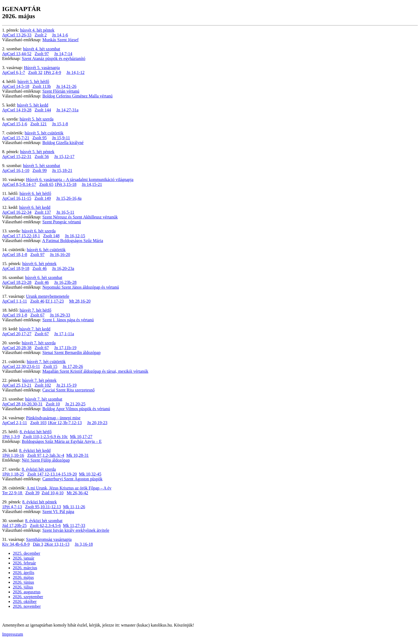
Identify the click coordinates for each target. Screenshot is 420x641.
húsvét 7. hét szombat (43, 399)
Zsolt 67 (37, 315)
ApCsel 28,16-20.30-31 (22, 404)
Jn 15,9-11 (61, 137)
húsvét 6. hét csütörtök (46, 249)
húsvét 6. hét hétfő (35, 193)
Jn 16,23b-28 (65, 282)
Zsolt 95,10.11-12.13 (43, 506)
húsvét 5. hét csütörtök (44, 133)
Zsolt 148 (51, 235)
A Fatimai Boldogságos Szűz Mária (72, 240)
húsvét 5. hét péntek (37, 151)
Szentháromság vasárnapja (49, 539)
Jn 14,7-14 (63, 53)
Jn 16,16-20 (60, 254)
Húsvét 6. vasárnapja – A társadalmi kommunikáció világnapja (79, 179)
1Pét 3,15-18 (66, 184)
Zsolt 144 (43, 110)
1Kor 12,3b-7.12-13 (65, 422)
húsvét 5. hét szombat (41, 165)
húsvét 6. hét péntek (39, 263)
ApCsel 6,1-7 (13, 72)
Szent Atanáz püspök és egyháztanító (53, 58)
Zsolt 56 (42, 156)
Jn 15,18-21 (62, 170)
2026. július (23, 587)
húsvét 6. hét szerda (38, 231)
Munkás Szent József (60, 39)
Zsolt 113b (41, 86)
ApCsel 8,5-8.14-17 (19, 184)
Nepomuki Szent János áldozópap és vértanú (80, 287)
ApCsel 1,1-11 (14, 301)
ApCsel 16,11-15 (16, 198)
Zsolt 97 (42, 53)
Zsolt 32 (35, 72)
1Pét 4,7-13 (12, 506)
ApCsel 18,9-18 (15, 268)
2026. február (24, 563)
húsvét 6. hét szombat (43, 277)
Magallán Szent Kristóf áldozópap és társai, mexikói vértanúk (95, 371)
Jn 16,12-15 (75, 235)
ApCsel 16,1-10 (15, 170)
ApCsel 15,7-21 (15, 137)
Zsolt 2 (41, 35)
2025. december (26, 553)
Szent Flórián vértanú (60, 91)
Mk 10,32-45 (90, 474)
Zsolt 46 (39, 268)
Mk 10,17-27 (81, 436)
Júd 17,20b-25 (14, 525)
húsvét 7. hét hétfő (35, 310)
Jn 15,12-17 (64, 156)
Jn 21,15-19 (66, 385)
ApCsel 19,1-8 (14, 315)
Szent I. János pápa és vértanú (68, 320)
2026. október (25, 601)
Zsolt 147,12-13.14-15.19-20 (52, 474)
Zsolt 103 (38, 422)
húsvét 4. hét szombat (41, 49)
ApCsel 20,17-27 (16, 333)
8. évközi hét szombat (44, 520)
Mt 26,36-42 (77, 493)
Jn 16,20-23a (63, 268)
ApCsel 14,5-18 (15, 86)
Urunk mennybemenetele (47, 296)
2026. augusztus (26, 592)
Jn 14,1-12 (75, 72)
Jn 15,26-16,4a (69, 198)
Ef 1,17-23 (55, 301)
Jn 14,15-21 (92, 184)
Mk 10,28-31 (77, 455)
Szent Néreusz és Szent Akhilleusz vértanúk (80, 217)
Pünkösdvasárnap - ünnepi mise (53, 418)
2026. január (23, 558)
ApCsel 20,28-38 (16, 347)
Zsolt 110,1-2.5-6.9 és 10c (45, 436)
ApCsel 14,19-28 (16, 110)
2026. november (27, 606)
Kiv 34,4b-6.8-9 (16, 544)
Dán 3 (38, 544)
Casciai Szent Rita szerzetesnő (68, 390)
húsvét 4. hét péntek (37, 30)
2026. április (23, 572)
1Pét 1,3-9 (11, 436)
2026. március (25, 567)
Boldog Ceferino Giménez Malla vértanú (77, 96)
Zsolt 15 (50, 366)
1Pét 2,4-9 (52, 72)
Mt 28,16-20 (80, 301)
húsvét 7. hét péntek (39, 380)
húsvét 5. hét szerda (36, 119)
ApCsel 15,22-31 (16, 156)
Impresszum (12, 634)
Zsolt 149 (43, 198)
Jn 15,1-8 (60, 124)
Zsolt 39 (32, 493)
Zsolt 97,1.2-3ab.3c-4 (45, 455)
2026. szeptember (28, 596)
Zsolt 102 (43, 385)
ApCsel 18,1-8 (14, 254)
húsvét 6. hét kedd (34, 207)
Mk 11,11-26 (74, 506)
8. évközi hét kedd (35, 450)
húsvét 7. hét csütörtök (46, 361)
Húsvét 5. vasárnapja (42, 67)
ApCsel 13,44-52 (16, 53)
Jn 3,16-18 (84, 544)
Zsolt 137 (43, 212)
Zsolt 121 (38, 124)
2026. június (23, 582)
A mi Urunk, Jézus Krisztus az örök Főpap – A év (69, 488)
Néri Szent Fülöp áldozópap (46, 460)
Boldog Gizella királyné (63, 142)
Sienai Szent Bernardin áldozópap (71, 352)
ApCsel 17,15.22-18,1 (21, 235)
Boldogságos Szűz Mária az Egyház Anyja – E (62, 441)
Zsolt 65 (46, 184)
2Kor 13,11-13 (56, 544)
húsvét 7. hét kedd (34, 329)
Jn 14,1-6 (60, 35)
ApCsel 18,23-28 (16, 282)
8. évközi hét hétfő (35, 431)
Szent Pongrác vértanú (61, 222)
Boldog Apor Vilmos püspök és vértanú (76, 408)
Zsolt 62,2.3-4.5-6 (45, 525)
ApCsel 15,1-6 (14, 124)
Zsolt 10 (53, 404)
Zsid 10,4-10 (52, 493)
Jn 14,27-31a (67, 110)
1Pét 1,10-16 (13, 455)
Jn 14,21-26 (66, 86)
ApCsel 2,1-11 (14, 422)
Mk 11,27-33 (74, 525)
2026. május (23, 577)
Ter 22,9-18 (12, 493)
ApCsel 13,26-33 (16, 35)
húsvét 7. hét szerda (38, 343)
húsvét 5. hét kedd (32, 105)
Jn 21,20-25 (75, 404)
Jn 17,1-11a (64, 333)
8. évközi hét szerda (39, 469)
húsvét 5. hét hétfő (33, 81)
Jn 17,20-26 (73, 366)
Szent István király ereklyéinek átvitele (75, 530)
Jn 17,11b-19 (65, 347)
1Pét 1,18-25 (13, 474)
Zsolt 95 (39, 137)
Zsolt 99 (39, 170)
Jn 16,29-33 (60, 315)
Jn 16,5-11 (65, 212)
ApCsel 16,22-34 (16, 212)
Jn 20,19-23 (97, 422)
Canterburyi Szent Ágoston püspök (72, 479)
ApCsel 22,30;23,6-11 (21, 366)
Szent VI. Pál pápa (58, 511)
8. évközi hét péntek (39, 502)
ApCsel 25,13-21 (16, 385)
